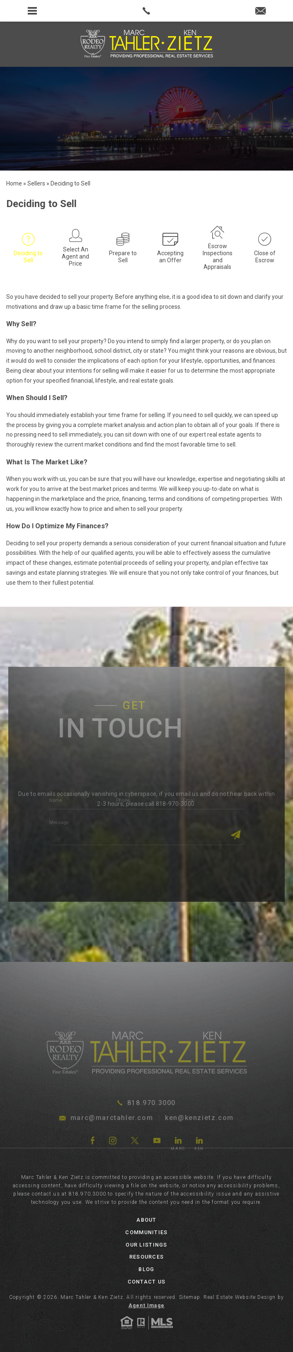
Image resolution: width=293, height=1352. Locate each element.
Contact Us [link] (147, 1282)
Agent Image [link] (146, 1305)
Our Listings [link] (146, 1245)
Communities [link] (146, 1232)
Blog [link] (146, 1269)
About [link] (146, 1220)
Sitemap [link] (189, 1297)
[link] (146, 11)
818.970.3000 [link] (87, 1194)
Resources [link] (146, 1257)
